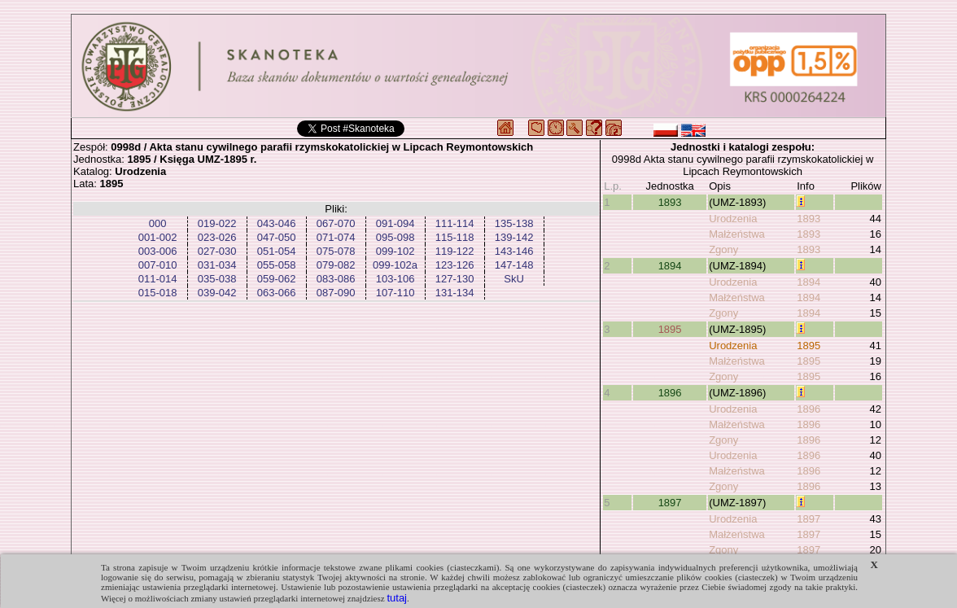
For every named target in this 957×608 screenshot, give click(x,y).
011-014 (157, 279)
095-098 (395, 237)
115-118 (454, 237)
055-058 (276, 265)
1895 (670, 329)
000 (158, 223)
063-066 (276, 293)
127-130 (454, 279)
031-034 (217, 265)
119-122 (454, 251)
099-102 (395, 251)
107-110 (395, 293)
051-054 (276, 251)
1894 (670, 266)
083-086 (336, 279)
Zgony (723, 249)
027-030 (217, 251)
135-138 (514, 223)
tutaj (397, 598)
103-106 (395, 279)
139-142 (514, 237)
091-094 (395, 223)
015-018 (157, 293)
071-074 (336, 237)
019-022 (217, 223)
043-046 (276, 223)
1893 (670, 202)
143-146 (514, 251)
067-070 (336, 223)
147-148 (514, 265)
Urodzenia (733, 218)
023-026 (217, 237)
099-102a (395, 265)
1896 (670, 393)
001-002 (157, 237)
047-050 (276, 237)
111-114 (454, 223)
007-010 (157, 265)
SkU (514, 279)
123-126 (454, 265)
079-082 (336, 265)
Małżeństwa (737, 234)
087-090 (336, 293)
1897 (670, 502)
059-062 (276, 279)
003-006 (157, 251)
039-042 (217, 293)
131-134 (454, 293)
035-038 (217, 279)
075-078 (336, 251)
